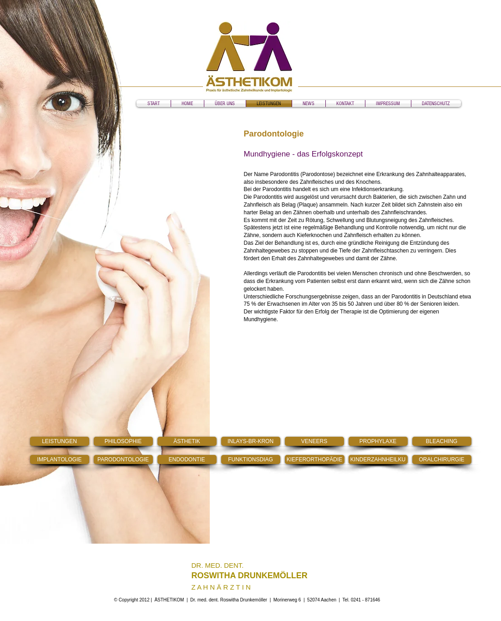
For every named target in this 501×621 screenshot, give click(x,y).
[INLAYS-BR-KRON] (250, 441)
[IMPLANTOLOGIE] (59, 459)
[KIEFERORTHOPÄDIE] (314, 459)
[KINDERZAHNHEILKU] (378, 459)
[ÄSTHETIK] (187, 441)
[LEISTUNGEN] (59, 441)
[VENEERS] (314, 441)
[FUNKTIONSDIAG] (250, 459)
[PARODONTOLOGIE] (123, 459)
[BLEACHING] (441, 441)
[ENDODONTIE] (187, 459)
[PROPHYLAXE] (378, 441)
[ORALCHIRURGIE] (441, 459)
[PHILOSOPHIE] (123, 441)
